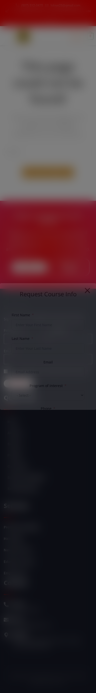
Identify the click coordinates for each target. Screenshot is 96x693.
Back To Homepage (48, 172)
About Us (15, 433)
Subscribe (18, 383)
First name (13, 330)
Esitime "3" (58, 682)
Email (8, 351)
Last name (58, 330)
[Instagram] (53, 21)
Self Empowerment (23, 489)
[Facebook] (45, 21)
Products (15, 455)
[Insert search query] (48, 152)
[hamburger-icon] (76, 36)
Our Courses (17, 466)
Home (12, 422)
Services (14, 444)
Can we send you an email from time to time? (49, 371)
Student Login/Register (26, 478)
